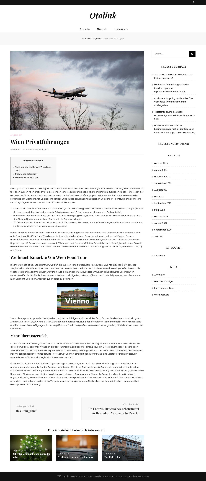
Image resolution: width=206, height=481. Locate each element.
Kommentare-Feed (164, 288)
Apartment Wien (37, 271)
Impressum (120, 29)
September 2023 (162, 183)
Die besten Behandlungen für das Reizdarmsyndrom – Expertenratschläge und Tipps (171, 88)
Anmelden (159, 274)
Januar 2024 (160, 170)
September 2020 (163, 229)
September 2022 (162, 203)
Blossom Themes (114, 476)
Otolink (103, 15)
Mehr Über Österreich (26, 174)
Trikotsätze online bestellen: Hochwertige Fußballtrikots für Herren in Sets (174, 115)
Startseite (85, 29)
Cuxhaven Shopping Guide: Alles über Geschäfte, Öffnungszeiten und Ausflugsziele (174, 102)
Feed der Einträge (163, 281)
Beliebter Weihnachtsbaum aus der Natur (31, 455)
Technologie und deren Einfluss (75, 457)
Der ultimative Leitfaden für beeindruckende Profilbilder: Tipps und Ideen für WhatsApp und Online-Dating (174, 129)
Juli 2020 (158, 236)
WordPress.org (161, 294)
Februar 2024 (161, 163)
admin (17, 149)
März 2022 (159, 209)
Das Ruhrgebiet (112, 457)
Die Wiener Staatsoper (26, 177)
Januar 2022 (160, 223)
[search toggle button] (194, 2)
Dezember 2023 (162, 176)
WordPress (144, 476)
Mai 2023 (159, 196)
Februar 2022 (161, 216)
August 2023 (160, 189)
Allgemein (102, 29)
